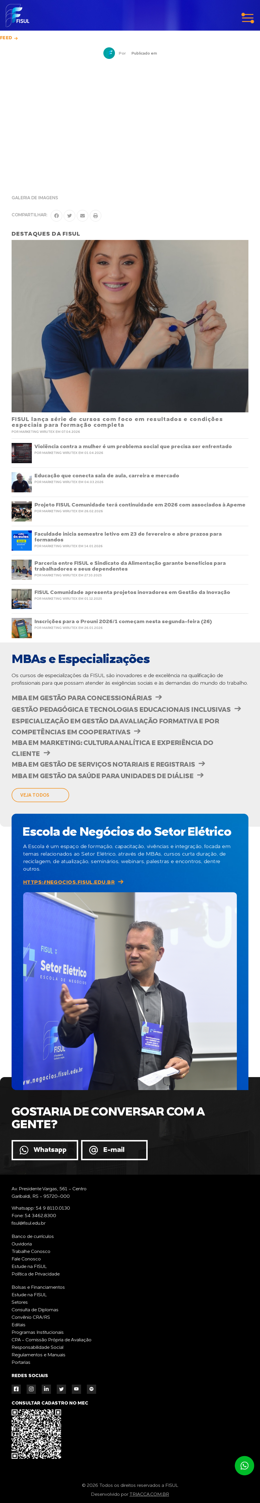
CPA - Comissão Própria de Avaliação (51, 1340)
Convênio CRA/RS (31, 1317)
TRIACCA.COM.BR (149, 1494)
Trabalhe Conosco (31, 1251)
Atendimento (244, 1466)
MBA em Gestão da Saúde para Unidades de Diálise (102, 776)
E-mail (113, 1150)
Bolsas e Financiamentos (38, 1287)
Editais (18, 1325)
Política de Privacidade (36, 1274)
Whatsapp (50, 1150)
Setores (20, 1302)
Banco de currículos (33, 1236)
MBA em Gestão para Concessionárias (82, 698)
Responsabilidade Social (37, 1347)
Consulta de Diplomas (35, 1310)
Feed (6, 38)
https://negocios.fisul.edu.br (69, 882)
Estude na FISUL (29, 1266)
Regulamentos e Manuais (38, 1355)
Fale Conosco (26, 1259)
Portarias (21, 1362)
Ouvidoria (22, 1244)
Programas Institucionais (38, 1332)
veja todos (34, 795)
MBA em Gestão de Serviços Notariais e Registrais (103, 764)
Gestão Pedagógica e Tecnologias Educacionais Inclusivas (121, 710)
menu (247, 18)
